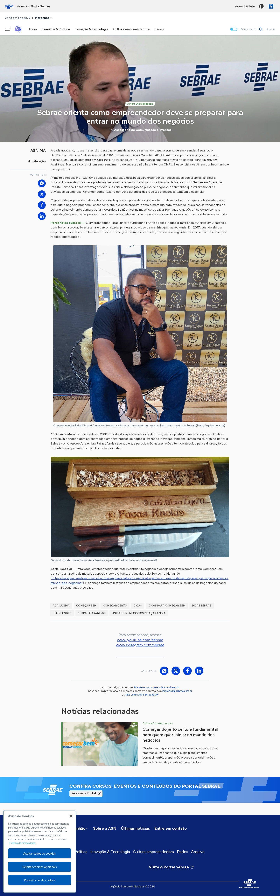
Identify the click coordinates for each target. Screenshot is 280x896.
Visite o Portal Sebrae (171, 867)
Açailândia (61, 605)
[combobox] (44, 18)
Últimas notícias (135, 828)
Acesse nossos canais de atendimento (156, 687)
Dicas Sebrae (201, 605)
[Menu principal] (8, 29)
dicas (138, 605)
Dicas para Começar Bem (166, 605)
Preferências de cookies (39, 880)
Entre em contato (170, 828)
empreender (62, 613)
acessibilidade (245, 6)
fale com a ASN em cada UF (142, 694)
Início (33, 29)
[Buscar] (266, 29)
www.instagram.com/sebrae (140, 645)
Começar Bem (86, 605)
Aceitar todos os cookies (39, 853)
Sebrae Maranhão (91, 613)
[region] (39, 851)
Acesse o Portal (84, 793)
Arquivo (198, 851)
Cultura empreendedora (153, 851)
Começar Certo (115, 605)
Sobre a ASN (104, 828)
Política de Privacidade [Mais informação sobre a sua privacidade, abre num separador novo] (22, 843)
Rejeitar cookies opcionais (39, 867)
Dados (182, 851)
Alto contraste (261, 6)
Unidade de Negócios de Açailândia (138, 613)
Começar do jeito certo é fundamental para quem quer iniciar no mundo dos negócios (180, 735)
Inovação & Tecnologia (110, 851)
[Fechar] (71, 816)
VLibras (271, 6)
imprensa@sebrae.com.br (177, 691)
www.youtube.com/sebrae (140, 640)
